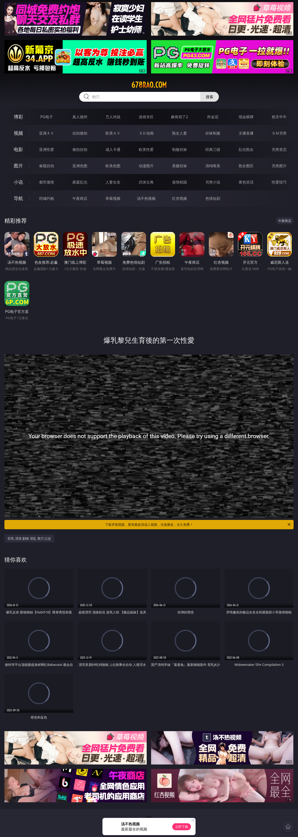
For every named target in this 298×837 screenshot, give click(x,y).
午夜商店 (79, 198)
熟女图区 (246, 165)
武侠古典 (146, 182)
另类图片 (279, 165)
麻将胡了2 (179, 116)
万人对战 (112, 116)
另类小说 (212, 182)
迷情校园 (179, 182)
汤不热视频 (146, 198)
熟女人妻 (179, 133)
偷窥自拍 (46, 165)
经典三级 (212, 149)
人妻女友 (112, 182)
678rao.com (149, 85)
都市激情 (46, 182)
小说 (18, 182)
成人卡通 (112, 149)
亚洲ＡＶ (46, 133)
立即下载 (181, 826)
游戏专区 (146, 116)
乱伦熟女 (246, 149)
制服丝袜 (179, 149)
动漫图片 (146, 165)
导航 (18, 198)
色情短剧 (212, 198)
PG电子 (46, 116)
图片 (18, 166)
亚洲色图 (79, 165)
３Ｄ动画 (146, 133)
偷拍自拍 (79, 149)
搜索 (209, 96)
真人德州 (79, 116)
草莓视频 (112, 198)
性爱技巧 (279, 182)
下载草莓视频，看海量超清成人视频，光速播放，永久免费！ (198, 524)
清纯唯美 (212, 165)
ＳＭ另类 (279, 133)
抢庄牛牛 (279, 116)
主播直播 (246, 133)
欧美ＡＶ (112, 133)
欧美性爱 (146, 149)
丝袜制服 (212, 133)
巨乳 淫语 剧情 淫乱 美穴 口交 (29, 538)
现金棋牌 (246, 116)
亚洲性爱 (46, 149)
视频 (18, 133)
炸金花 (212, 116)
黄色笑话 (246, 182)
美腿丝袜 (179, 165)
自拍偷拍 (79, 133)
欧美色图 (112, 165)
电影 (18, 149)
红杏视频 (179, 198)
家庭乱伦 (79, 182)
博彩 (18, 117)
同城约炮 (46, 198)
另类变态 (279, 149)
